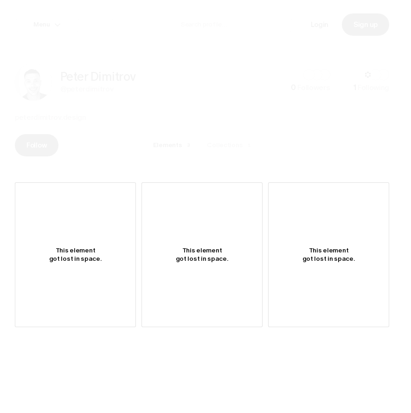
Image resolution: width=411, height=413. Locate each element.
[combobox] (235, 24)
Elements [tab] (173, 145)
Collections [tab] (230, 145)
